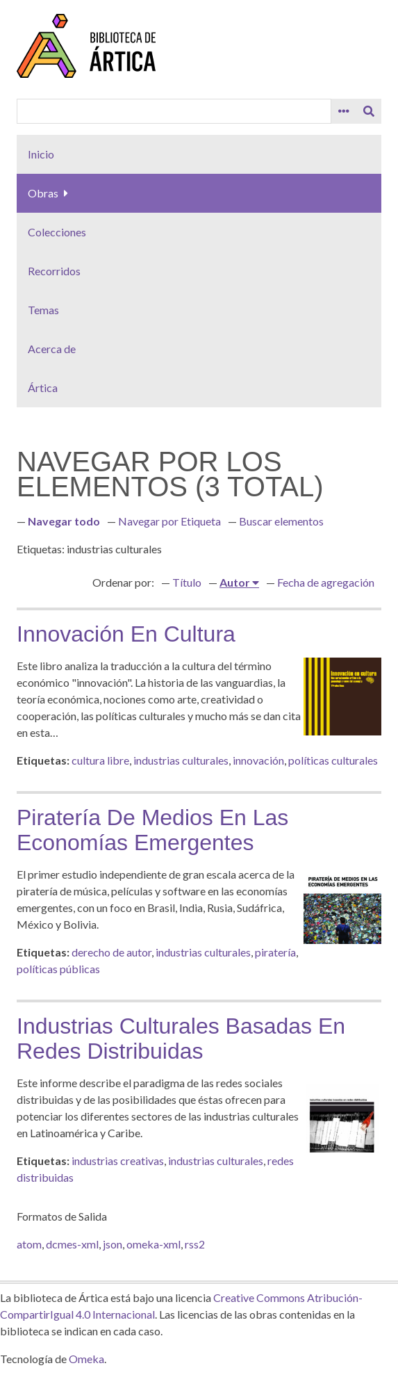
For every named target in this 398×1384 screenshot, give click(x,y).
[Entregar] (368, 111)
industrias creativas (118, 1160)
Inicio (41, 154)
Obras (43, 193)
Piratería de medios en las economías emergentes (152, 830)
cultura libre (100, 760)
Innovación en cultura (126, 633)
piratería (275, 952)
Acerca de (52, 348)
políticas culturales (333, 760)
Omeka (86, 1358)
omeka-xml (153, 1244)
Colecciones (57, 231)
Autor (235, 582)
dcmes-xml (72, 1244)
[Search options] (343, 111)
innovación (258, 760)
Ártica (43, 387)
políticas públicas (58, 968)
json (112, 1244)
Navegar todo (64, 521)
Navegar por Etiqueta (169, 521)
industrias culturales (181, 760)
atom (29, 1244)
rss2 (195, 1244)
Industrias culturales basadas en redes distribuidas (181, 1038)
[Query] (174, 111)
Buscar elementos (281, 521)
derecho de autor (111, 952)
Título (186, 582)
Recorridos (54, 270)
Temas (43, 309)
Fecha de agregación (325, 582)
